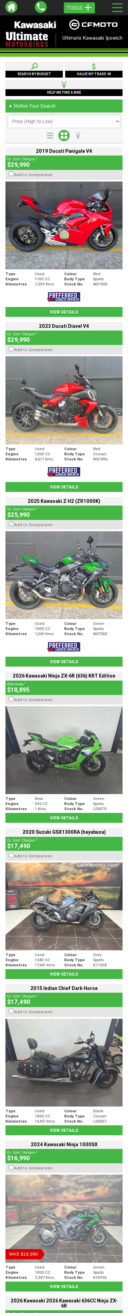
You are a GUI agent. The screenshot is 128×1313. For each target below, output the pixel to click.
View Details (64, 311)
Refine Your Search (32, 106)
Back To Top (64, 1135)
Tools (79, 8)
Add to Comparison (33, 174)
